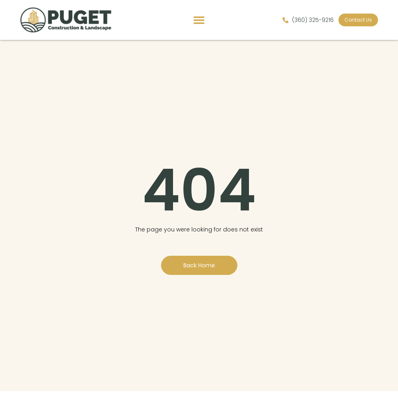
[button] (199, 20)
